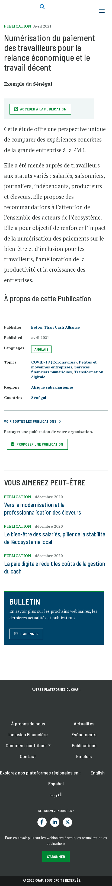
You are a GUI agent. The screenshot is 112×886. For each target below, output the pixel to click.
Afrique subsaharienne (52, 387)
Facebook (42, 822)
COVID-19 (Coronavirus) (54, 362)
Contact (28, 756)
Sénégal (38, 397)
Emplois (84, 756)
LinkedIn (54, 822)
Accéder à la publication (43, 109)
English (98, 773)
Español (56, 783)
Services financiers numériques (60, 369)
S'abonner (29, 633)
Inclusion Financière (28, 734)
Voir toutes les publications (30, 421)
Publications (84, 745)
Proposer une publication (40, 444)
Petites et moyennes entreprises (64, 364)
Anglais (41, 349)
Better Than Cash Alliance (55, 327)
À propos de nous (28, 723)
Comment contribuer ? (28, 745)
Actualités (84, 723)
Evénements (84, 734)
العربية (56, 794)
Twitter (67, 822)
